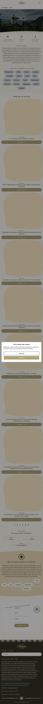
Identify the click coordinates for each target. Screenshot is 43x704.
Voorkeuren (21, 353)
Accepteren (21, 357)
